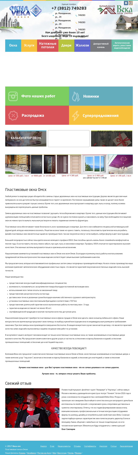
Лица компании (126, 446)
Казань (22, 453)
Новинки (85, 96)
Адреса (43, 446)
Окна (13, 45)
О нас (52, 446)
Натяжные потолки (47, 45)
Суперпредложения (95, 116)
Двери (66, 45)
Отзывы (77, 446)
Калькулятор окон (26, 138)
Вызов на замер (69, 138)
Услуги (29, 45)
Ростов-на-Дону (44, 453)
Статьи (113, 446)
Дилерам (103, 446)
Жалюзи (82, 45)
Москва (78, 453)
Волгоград (61, 453)
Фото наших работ (31, 96)
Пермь (71, 453)
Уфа (54, 453)
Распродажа (26, 116)
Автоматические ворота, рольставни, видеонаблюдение (122, 45)
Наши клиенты (64, 446)
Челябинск (31, 453)
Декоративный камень (100, 45)
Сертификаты (90, 446)
